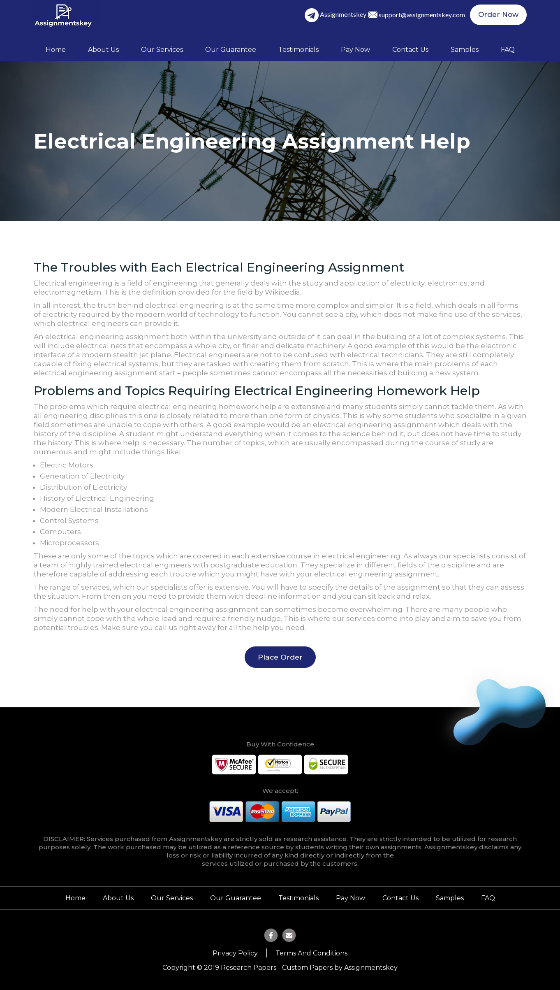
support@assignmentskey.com (424, 15)
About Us (103, 49)
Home (56, 49)
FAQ (508, 49)
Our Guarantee (230, 49)
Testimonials (298, 49)
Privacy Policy (235, 953)
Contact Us (410, 49)
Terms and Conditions (311, 953)
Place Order (280, 657)
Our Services (162, 49)
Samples (465, 49)
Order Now (499, 15)
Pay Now (355, 49)
